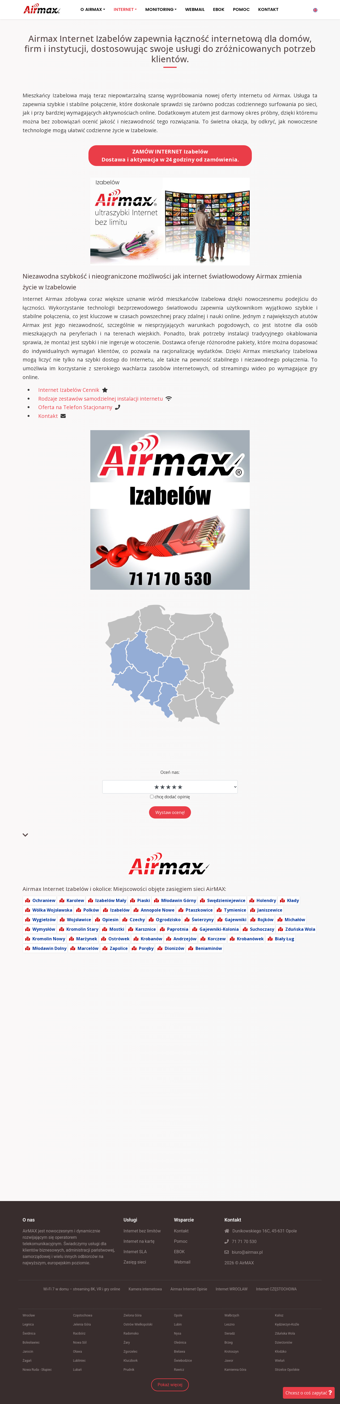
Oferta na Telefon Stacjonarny (75, 407)
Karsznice (145, 929)
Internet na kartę (139, 1241)
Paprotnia (177, 929)
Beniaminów (209, 948)
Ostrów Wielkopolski (138, 1324)
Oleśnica (180, 1342)
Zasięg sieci (135, 1262)
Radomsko (131, 1333)
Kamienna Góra (235, 1370)
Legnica (28, 1324)
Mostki (116, 929)
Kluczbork (131, 1361)
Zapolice (119, 948)
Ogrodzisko (168, 920)
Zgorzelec (131, 1351)
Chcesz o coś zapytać (309, 1393)
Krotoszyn (231, 1351)
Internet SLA (135, 1251)
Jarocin (28, 1351)
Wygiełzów (44, 920)
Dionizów (174, 948)
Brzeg (228, 1342)
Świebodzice (183, 1361)
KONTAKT (268, 9)
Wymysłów (43, 929)
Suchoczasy (262, 929)
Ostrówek (119, 939)
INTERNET (124, 9)
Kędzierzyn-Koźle (287, 1324)
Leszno (229, 1324)
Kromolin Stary (82, 929)
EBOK (218, 9)
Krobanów (151, 939)
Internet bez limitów (142, 1230)
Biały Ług (284, 939)
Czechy (137, 920)
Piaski (143, 900)
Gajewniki (235, 920)
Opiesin (110, 920)
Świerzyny (203, 920)
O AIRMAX (91, 9)
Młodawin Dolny (49, 948)
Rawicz (179, 1370)
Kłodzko (280, 1351)
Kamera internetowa (145, 1289)
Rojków (266, 920)
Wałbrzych (231, 1315)
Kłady (293, 900)
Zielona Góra (133, 1315)
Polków (91, 910)
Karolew (75, 900)
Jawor (228, 1361)
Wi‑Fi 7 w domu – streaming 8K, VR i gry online (81, 1289)
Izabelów (120, 910)
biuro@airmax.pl (243, 1252)
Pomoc (181, 1241)
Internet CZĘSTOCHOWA (276, 1289)
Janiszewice (269, 910)
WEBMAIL (195, 9)
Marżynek (86, 939)
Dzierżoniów (283, 1342)
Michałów (295, 920)
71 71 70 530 (240, 1241)
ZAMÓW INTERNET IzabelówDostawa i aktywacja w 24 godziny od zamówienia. (170, 155)
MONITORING (159, 9)
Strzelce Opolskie (287, 1370)
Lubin (178, 1324)
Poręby (146, 948)
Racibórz (79, 1333)
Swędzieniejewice (226, 900)
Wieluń (279, 1361)
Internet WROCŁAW (232, 1289)
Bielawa (179, 1351)
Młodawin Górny (178, 900)
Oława (77, 1351)
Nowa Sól (80, 1342)
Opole (178, 1315)
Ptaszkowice (199, 910)
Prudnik (129, 1370)
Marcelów (88, 948)
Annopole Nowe (158, 910)
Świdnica (29, 1333)
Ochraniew (44, 900)
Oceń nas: (170, 772)
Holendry (266, 900)
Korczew (217, 939)
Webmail (182, 1262)
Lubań (77, 1370)
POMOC (241, 9)
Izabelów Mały (110, 900)
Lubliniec (79, 1361)
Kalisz (279, 1315)
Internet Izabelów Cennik (68, 389)
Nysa (177, 1333)
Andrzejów (185, 939)
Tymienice (235, 910)
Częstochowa (82, 1315)
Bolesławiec (31, 1342)
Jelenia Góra (82, 1324)
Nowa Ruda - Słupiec (37, 1370)
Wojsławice (79, 920)
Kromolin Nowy (48, 939)
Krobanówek (250, 939)
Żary (127, 1342)
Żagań (27, 1361)
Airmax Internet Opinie (188, 1289)
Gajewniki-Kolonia (219, 929)
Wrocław (29, 1315)
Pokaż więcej (170, 1384)
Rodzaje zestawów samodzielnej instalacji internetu (100, 398)
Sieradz (229, 1333)
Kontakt (48, 415)
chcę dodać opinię (172, 797)
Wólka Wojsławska (52, 910)
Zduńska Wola (300, 929)
